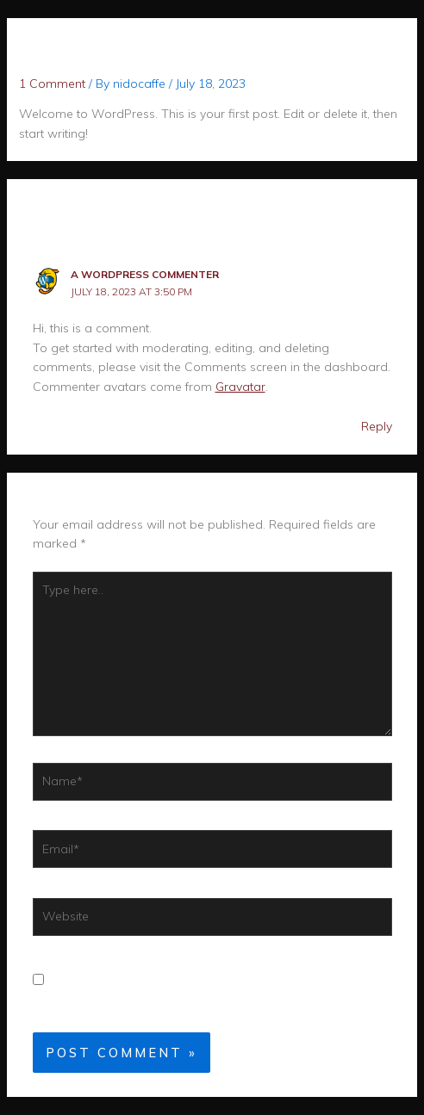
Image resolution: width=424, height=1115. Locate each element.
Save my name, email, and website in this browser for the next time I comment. (189, 989)
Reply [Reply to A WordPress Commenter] (376, 426)
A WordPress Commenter (145, 274)
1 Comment (52, 83)
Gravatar (240, 386)
